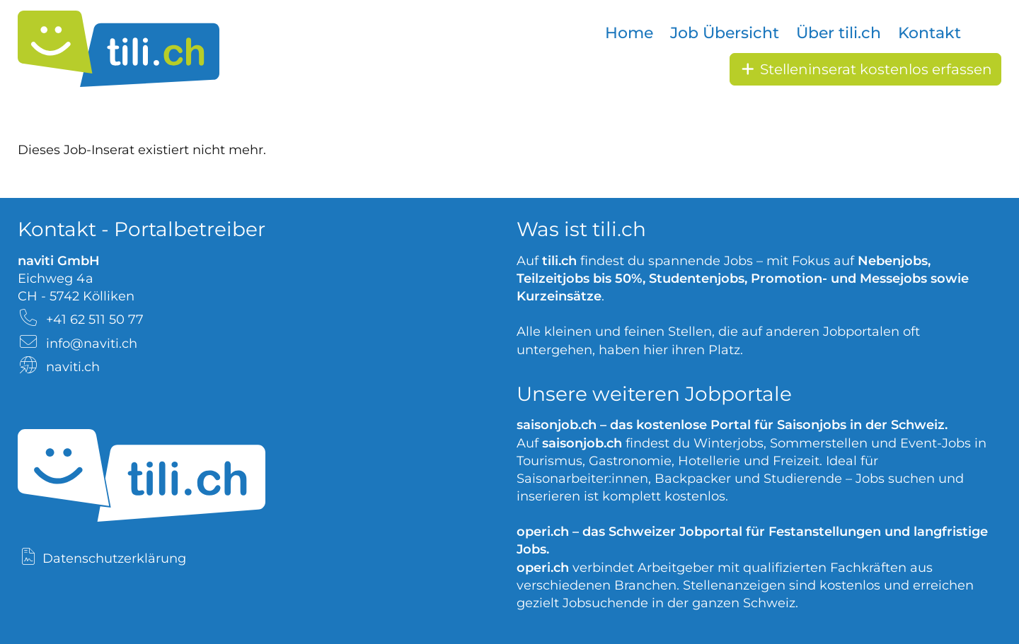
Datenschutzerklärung (114, 558)
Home (629, 32)
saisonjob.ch (557, 425)
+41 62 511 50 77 (95, 319)
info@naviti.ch (91, 343)
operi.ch (543, 531)
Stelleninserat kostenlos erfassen (865, 69)
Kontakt (929, 32)
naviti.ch (73, 367)
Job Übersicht (724, 32)
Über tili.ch (838, 32)
